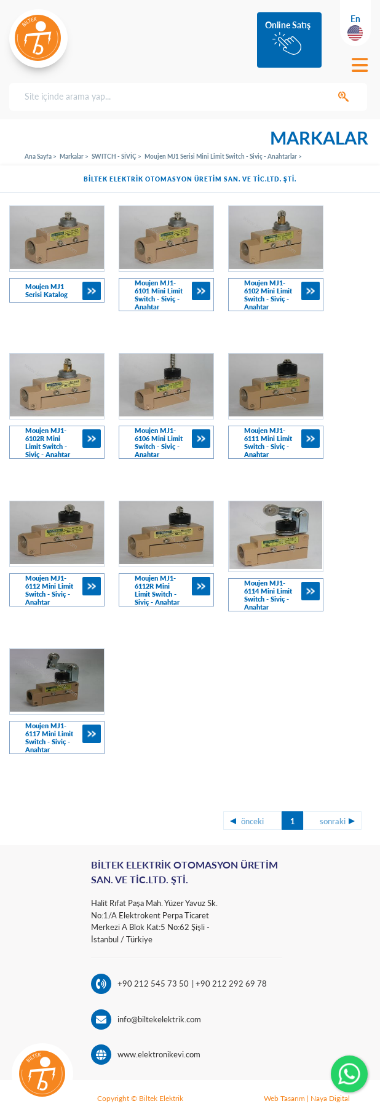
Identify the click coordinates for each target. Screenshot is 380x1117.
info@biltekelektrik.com (159, 1019)
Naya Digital (330, 1098)
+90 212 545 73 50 (153, 983)
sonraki (333, 821)
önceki (252, 821)
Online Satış (288, 25)
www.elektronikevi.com (158, 1054)
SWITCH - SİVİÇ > (116, 156)
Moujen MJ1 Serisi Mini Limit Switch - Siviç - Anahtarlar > (223, 156)
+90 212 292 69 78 (230, 983)
